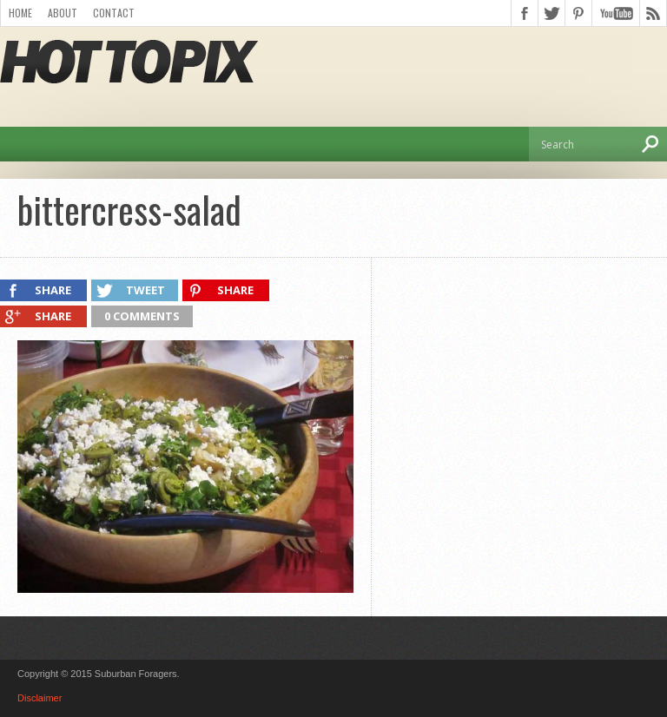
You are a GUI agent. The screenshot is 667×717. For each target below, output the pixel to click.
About (62, 12)
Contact (114, 12)
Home (20, 12)
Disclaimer (39, 698)
